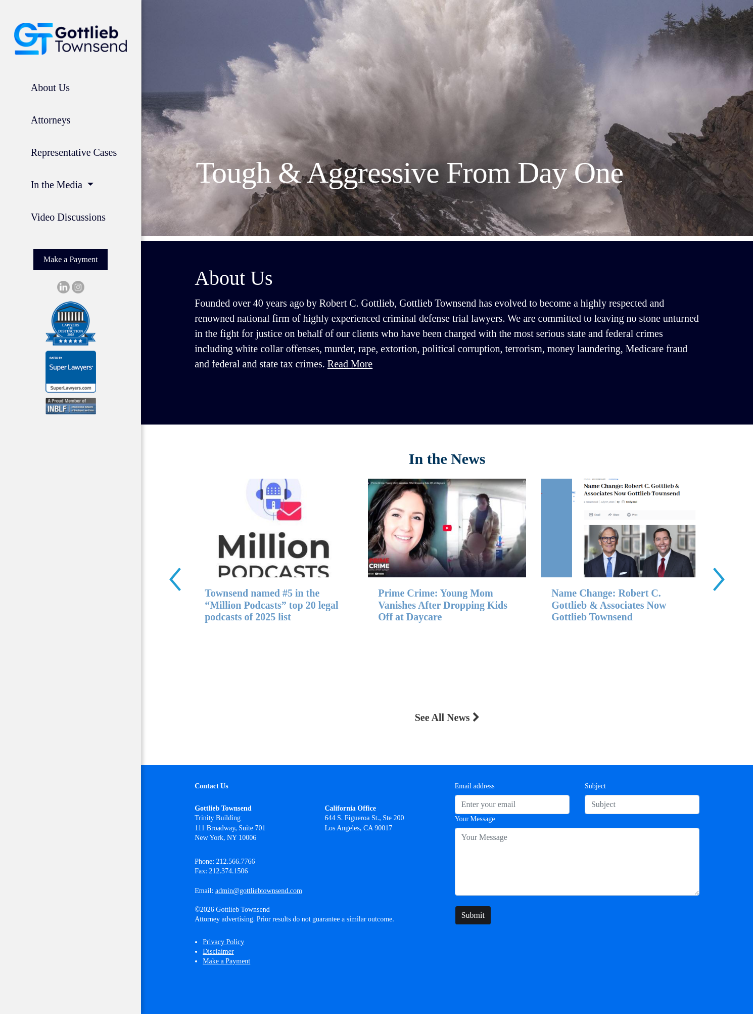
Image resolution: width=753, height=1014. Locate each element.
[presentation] (175, 579)
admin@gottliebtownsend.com (258, 891)
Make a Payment (70, 259)
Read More (349, 363)
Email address (475, 786)
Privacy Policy (223, 942)
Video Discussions (68, 217)
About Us (50, 87)
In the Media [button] (58, 184)
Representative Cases (74, 152)
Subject (595, 786)
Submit (473, 915)
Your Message (475, 819)
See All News (447, 717)
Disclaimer (218, 951)
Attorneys (51, 119)
